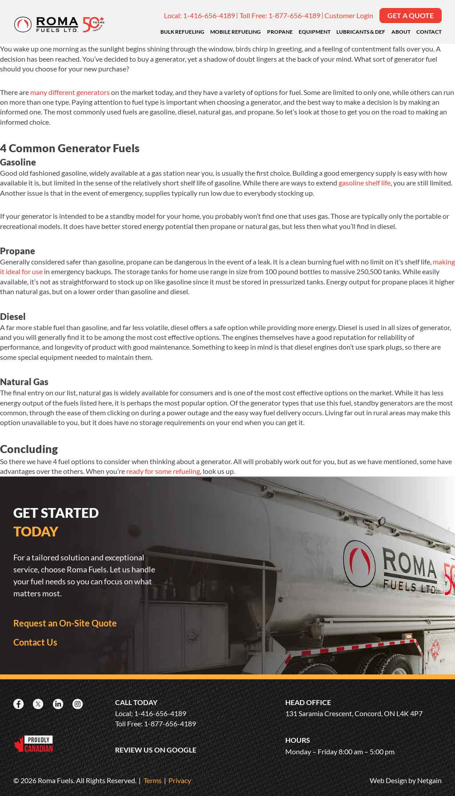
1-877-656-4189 (294, 15)
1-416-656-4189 (209, 15)
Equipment (315, 31)
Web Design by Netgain (406, 780)
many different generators (70, 92)
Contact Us (35, 642)
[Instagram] (78, 704)
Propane (280, 31)
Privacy (179, 780)
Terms (153, 780)
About (401, 31)
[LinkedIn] (59, 704)
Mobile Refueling (235, 31)
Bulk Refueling (182, 31)
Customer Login (348, 15)
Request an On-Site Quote (65, 623)
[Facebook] (19, 704)
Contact (429, 31)
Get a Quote (410, 15)
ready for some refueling (163, 471)
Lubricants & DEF (360, 31)
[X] (39, 704)
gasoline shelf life (365, 182)
